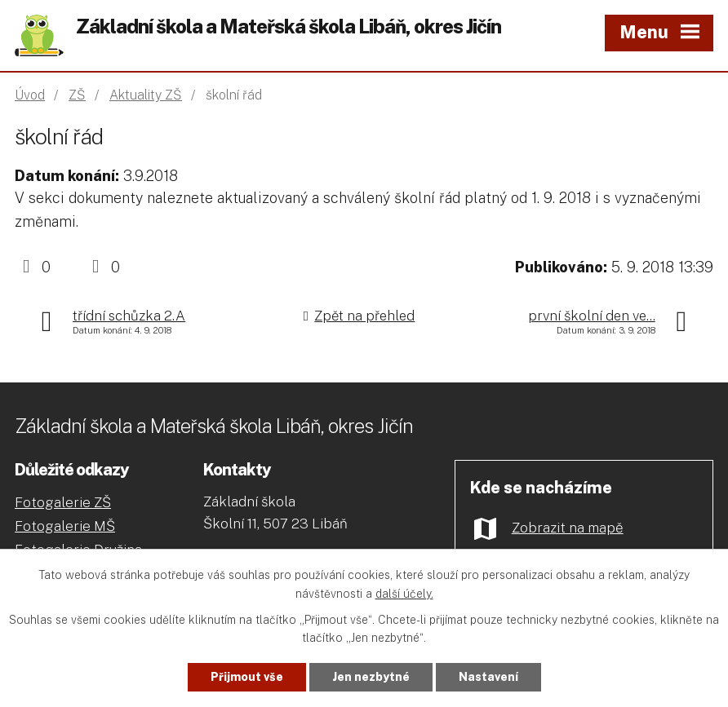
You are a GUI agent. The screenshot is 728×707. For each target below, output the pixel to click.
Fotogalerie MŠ (65, 526)
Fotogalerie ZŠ (63, 502)
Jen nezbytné (371, 676)
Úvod (30, 95)
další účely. (404, 593)
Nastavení (488, 676)
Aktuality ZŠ (145, 95)
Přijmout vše (247, 676)
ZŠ (77, 95)
